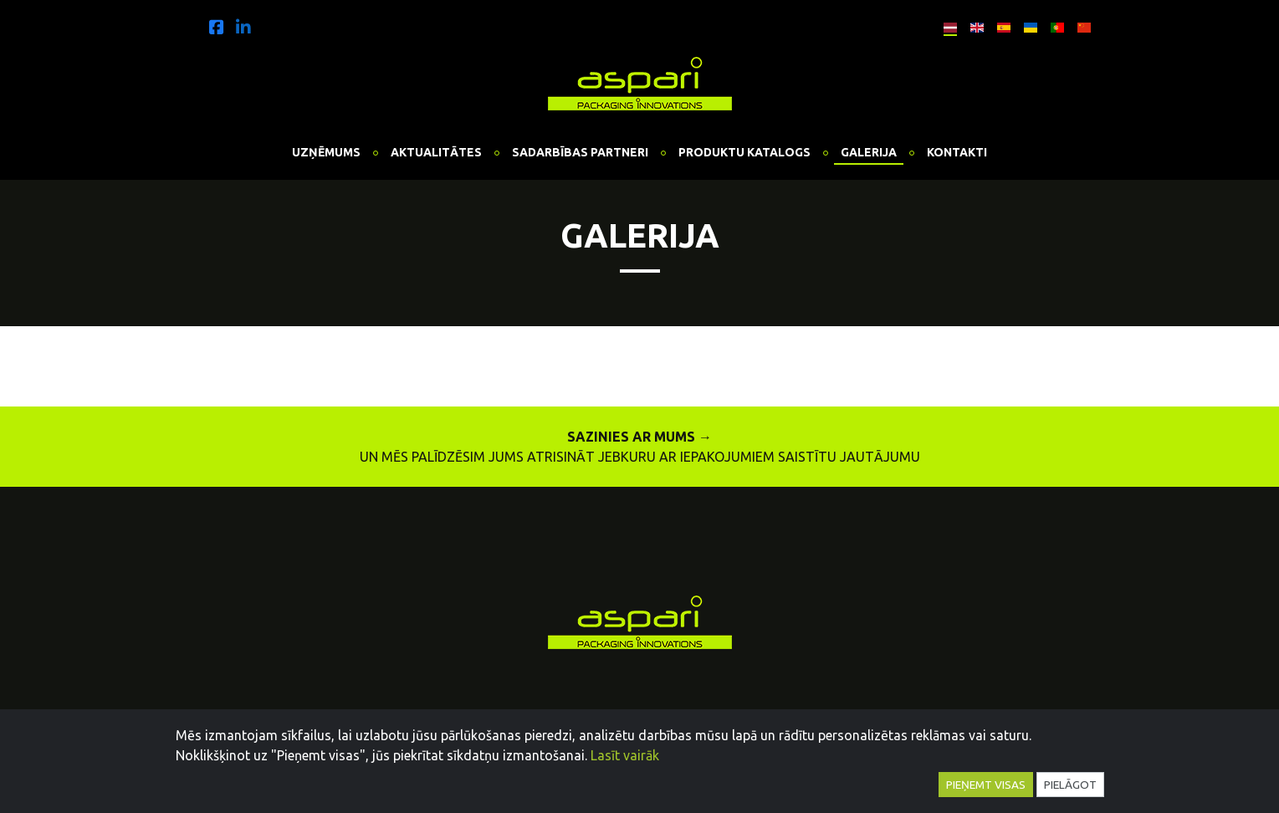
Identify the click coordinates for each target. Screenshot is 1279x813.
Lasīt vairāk (625, 755)
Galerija (869, 152)
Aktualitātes (436, 152)
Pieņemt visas (986, 784)
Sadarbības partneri (580, 152)
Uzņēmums (326, 152)
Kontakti (957, 152)
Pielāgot (1070, 784)
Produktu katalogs (744, 152)
